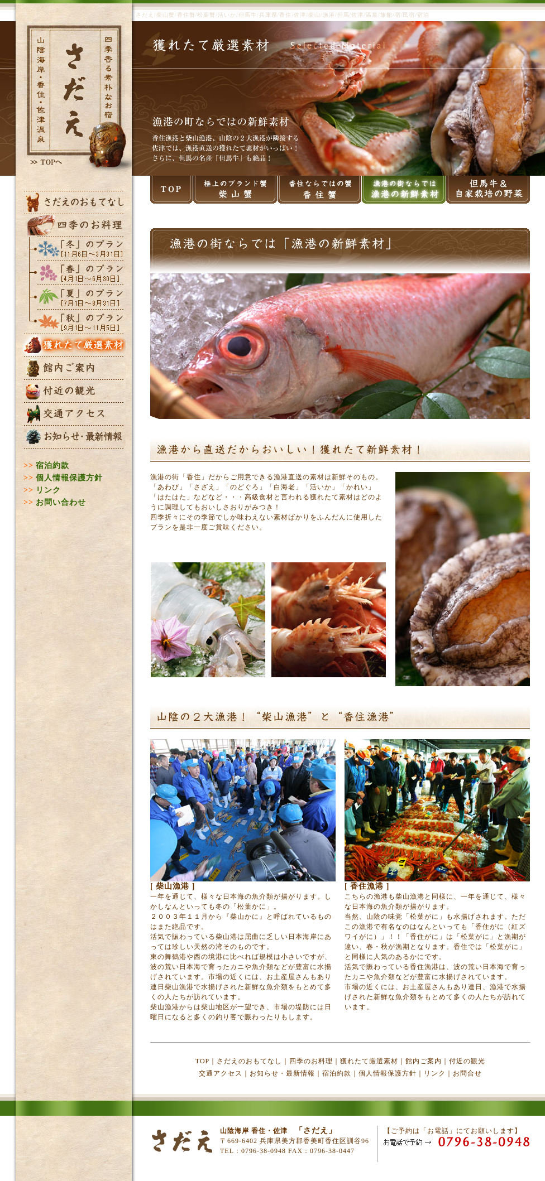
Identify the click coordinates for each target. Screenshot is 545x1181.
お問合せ (467, 1073)
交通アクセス (220, 1073)
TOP (202, 1061)
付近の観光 (467, 1061)
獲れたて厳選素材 (369, 1061)
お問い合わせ (61, 502)
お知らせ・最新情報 (282, 1073)
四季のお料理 (311, 1061)
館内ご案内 (423, 1061)
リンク (48, 490)
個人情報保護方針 (69, 478)
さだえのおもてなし (249, 1061)
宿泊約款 (52, 465)
